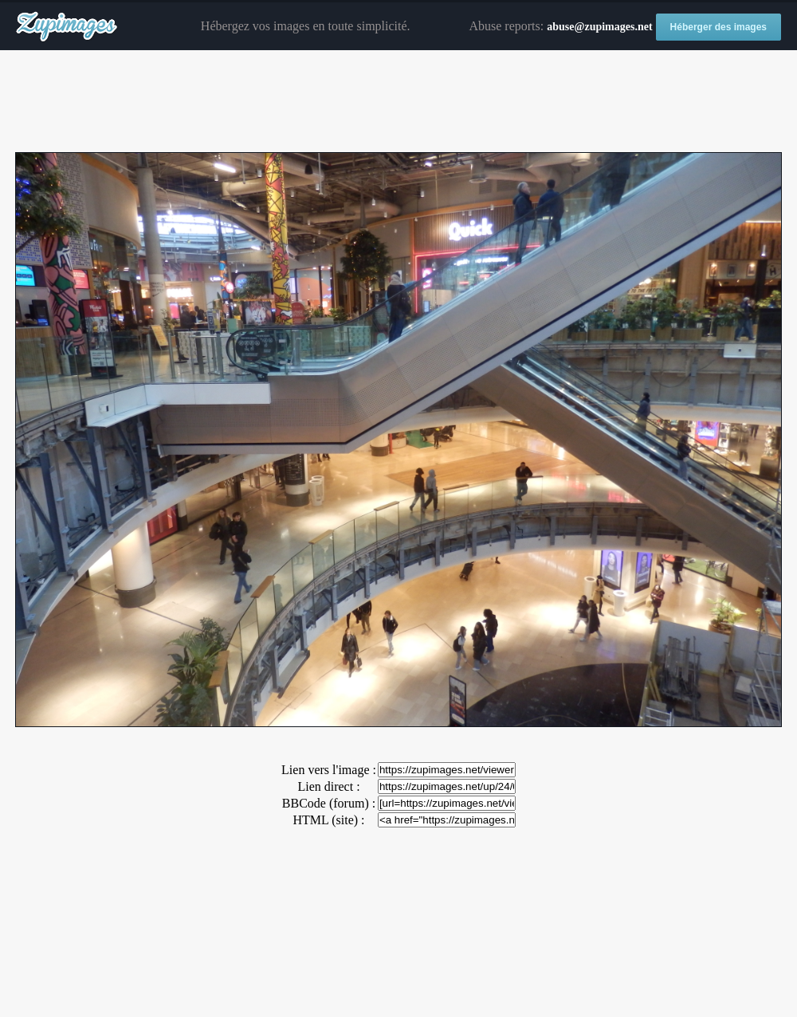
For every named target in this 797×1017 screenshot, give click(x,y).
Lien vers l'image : (328, 769)
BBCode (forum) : (328, 803)
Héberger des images (718, 27)
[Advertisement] (398, 102)
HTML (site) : (328, 820)
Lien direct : (328, 786)
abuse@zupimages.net (599, 27)
